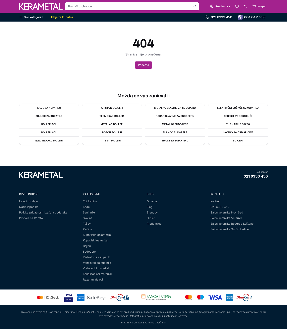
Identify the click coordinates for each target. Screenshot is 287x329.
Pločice (87, 229)
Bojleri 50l (49, 124)
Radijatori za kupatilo (96, 257)
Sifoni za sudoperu (175, 140)
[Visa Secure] (68, 297)
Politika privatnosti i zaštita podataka (43, 212)
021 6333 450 (218, 17)
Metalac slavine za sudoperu (175, 107)
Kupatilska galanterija (97, 234)
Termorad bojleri (112, 116)
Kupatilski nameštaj (95, 240)
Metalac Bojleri (112, 124)
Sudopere (89, 251)
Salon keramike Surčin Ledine (229, 229)
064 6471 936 (251, 17)
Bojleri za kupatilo (49, 116)
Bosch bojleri (112, 132)
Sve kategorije (31, 17)
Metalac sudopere (175, 124)
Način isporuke (28, 206)
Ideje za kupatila (62, 17)
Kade (86, 206)
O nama (152, 201)
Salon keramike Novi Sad (226, 212)
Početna (143, 65)
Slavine (87, 218)
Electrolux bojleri (49, 140)
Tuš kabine (90, 201)
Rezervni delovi (93, 279)
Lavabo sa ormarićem (238, 132)
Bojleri (238, 140)
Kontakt (215, 201)
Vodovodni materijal (96, 268)
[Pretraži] (195, 6)
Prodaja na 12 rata (31, 218)
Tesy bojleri (112, 140)
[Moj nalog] (245, 6)
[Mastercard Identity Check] (47, 297)
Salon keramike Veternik (226, 218)
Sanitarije (89, 212)
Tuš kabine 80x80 (238, 124)
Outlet (151, 218)
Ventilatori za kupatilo (97, 262)
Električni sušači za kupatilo (238, 107)
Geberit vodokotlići (238, 116)
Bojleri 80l (49, 132)
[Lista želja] (237, 6)
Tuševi (87, 223)
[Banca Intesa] (156, 297)
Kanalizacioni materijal (97, 274)
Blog (149, 206)
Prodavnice (154, 223)
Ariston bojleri (112, 107)
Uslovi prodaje (28, 201)
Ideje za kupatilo (49, 107)
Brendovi (152, 212)
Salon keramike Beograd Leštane (232, 223)
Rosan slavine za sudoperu (175, 116)
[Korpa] (259, 6)
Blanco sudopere (175, 132)
